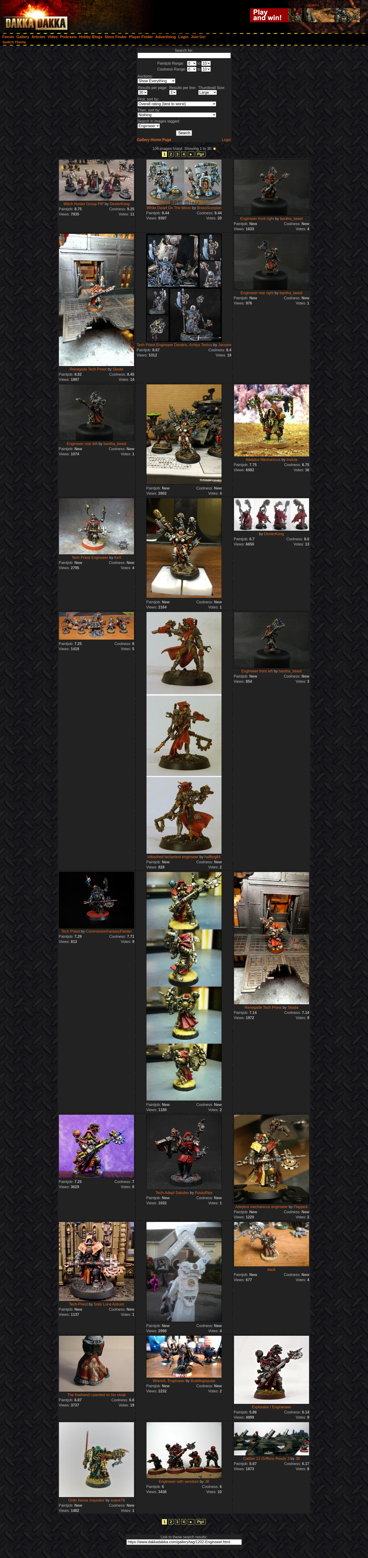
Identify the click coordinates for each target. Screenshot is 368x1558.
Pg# (200, 154)
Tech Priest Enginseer (90, 558)
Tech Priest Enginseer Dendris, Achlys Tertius (174, 345)
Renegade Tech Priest (88, 369)
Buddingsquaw (203, 1381)
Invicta (292, 460)
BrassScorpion (209, 208)
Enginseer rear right (257, 293)
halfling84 (212, 857)
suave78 (118, 1500)
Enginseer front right (257, 219)
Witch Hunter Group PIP (83, 204)
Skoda (118, 369)
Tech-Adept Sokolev (172, 1193)
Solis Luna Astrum (109, 1304)
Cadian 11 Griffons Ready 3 (266, 1459)
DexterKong (120, 204)
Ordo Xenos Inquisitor (87, 1500)
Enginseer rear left (82, 444)
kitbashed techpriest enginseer (172, 857)
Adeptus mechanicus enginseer (261, 1207)
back (272, 1270)
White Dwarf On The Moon (169, 208)
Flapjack (301, 1207)
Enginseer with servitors (179, 1482)
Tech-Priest (78, 1304)
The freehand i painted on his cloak (96, 1395)
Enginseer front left (257, 671)
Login (226, 140)
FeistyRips (204, 1193)
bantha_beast (291, 219)
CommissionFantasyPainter (109, 931)
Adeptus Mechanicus (262, 460)
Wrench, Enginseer (169, 1381)
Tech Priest (70, 931)
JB (207, 1482)
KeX (117, 558)
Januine (224, 345)
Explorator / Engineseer (271, 1407)
